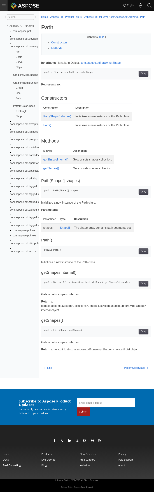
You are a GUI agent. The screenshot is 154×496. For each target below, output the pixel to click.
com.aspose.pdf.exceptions (25, 123)
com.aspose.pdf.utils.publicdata (28, 243)
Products (46, 458)
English (129, 5)
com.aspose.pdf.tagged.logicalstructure (32, 194)
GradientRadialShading (26, 82)
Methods (56, 51)
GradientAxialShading (25, 74)
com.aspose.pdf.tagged (23, 186)
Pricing (122, 458)
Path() (47, 129)
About (121, 469)
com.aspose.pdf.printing (24, 178)
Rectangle (21, 111)
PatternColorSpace (24, 105)
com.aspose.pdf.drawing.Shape (100, 66)
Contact (89, 491)
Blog (44, 469)
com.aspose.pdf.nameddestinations (30, 155)
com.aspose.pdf (22, 30)
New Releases (88, 458)
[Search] (20, 17)
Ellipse (19, 67)
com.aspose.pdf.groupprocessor (28, 139)
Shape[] (65, 231)
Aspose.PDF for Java (22, 25)
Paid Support (125, 463)
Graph (19, 87)
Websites (85, 469)
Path (18, 98)
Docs (6, 463)
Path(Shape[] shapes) (57, 120)
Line (18, 93)
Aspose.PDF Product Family (66, 16)
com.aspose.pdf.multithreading (27, 147)
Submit (83, 415)
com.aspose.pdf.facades (24, 131)
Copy (135, 77)
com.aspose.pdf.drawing (24, 46)
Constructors (59, 46)
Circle (19, 56)
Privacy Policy (67, 491)
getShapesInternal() (56, 163)
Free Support (87, 463)
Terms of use (79, 491)
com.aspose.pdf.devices (24, 38)
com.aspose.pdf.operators (25, 162)
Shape (19, 116)
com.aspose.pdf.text (24, 235)
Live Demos (48, 463)
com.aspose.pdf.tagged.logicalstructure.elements (38, 201)
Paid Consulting (12, 469)
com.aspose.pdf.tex (24, 230)
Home (44, 16)
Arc (18, 51)
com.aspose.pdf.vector (23, 251)
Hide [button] (98, 40)
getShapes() (51, 172)
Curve (19, 61)
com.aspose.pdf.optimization (26, 170)
